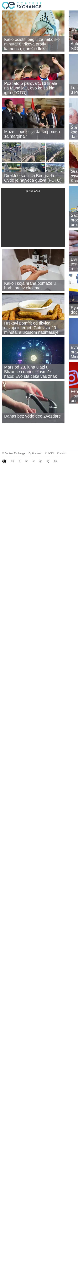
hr (26, 461)
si (20, 461)
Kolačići (49, 453)
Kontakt (61, 453)
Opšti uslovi (35, 453)
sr (33, 461)
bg (47, 461)
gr (40, 461)
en (12, 461)
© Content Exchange (13, 453)
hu (55, 461)
